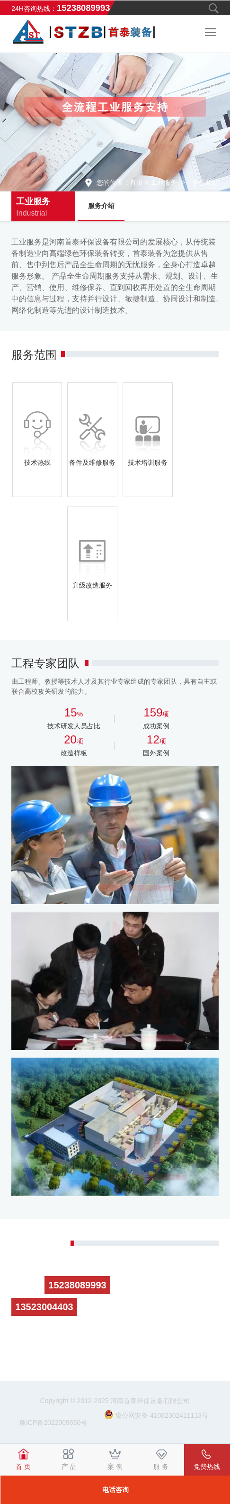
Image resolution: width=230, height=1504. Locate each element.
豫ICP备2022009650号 (54, 1422)
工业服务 (163, 182)
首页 (136, 182)
